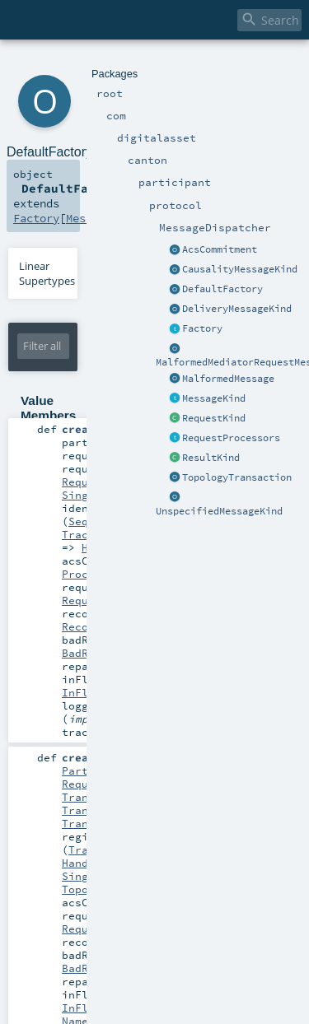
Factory (202, 328)
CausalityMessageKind (239, 269)
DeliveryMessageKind (237, 308)
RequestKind (214, 418)
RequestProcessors (231, 438)
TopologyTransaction (237, 477)
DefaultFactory (222, 289)
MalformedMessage (228, 378)
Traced (81, 534)
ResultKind (211, 457)
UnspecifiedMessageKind (219, 511)
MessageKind (214, 398)
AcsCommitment (219, 249)
